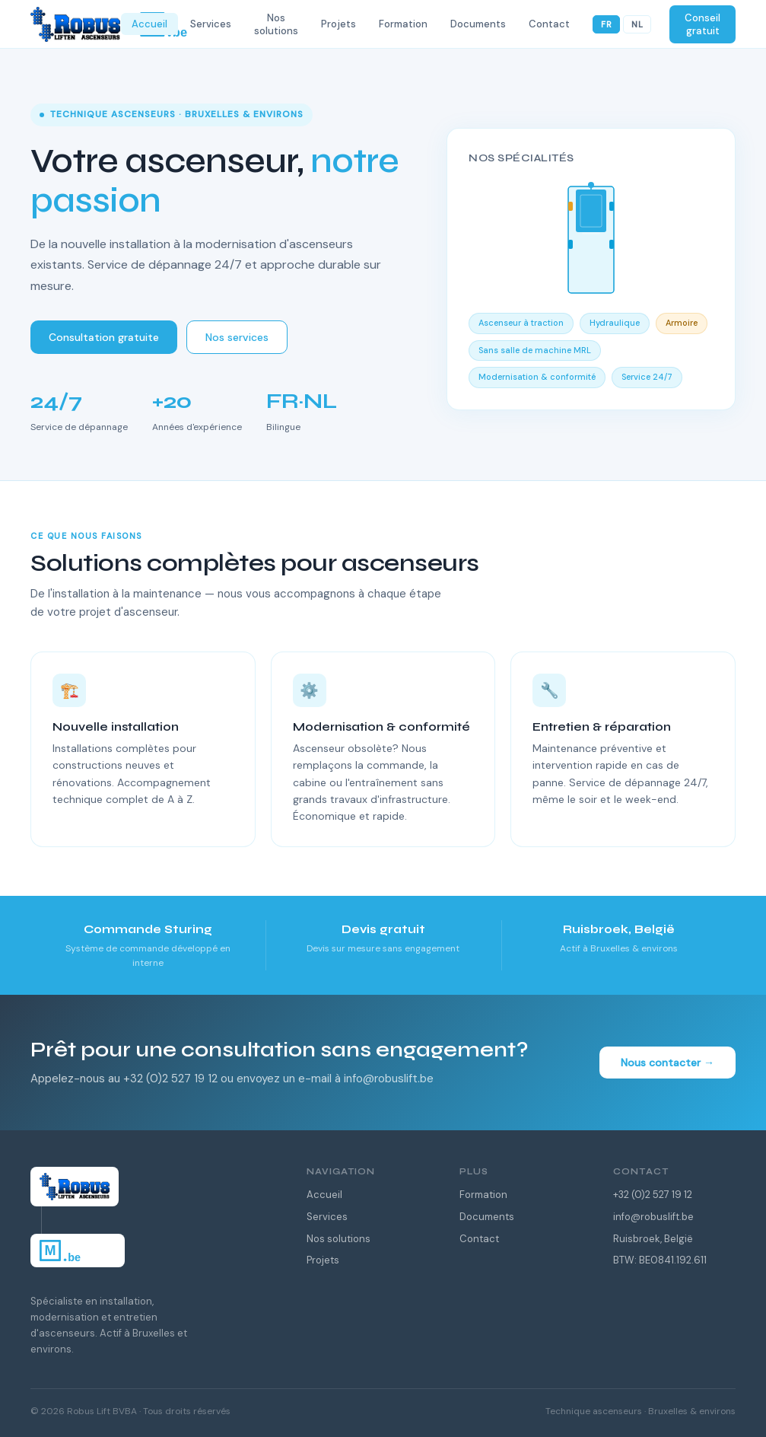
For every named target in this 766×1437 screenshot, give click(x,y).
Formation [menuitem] (403, 24)
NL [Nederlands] (637, 24)
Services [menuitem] (210, 24)
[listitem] (147, 945)
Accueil (324, 1194)
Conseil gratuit (702, 24)
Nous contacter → (667, 1062)
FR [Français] (606, 24)
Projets (323, 1260)
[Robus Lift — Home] (75, 24)
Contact (479, 1238)
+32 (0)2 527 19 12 (652, 1194)
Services (327, 1216)
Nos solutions (338, 1238)
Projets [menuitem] (338, 24)
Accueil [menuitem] (149, 24)
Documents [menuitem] (478, 24)
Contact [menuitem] (549, 24)
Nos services (237, 337)
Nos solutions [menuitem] (276, 24)
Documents (486, 1216)
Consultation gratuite (104, 337)
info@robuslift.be (653, 1216)
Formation (483, 1194)
